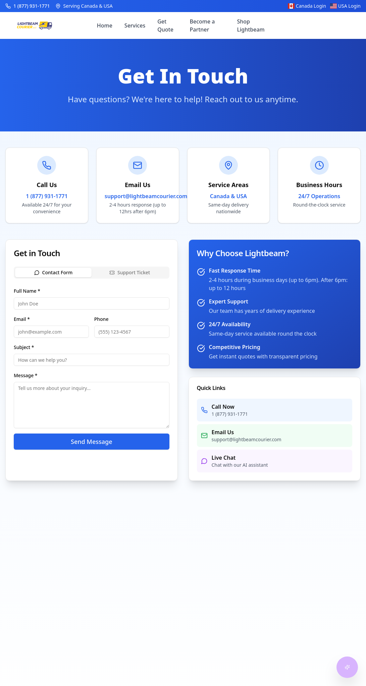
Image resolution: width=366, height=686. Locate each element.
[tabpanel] (91, 368)
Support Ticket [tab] (129, 272)
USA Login (345, 6)
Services (134, 25)
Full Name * (27, 291)
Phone (101, 319)
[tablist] (91, 273)
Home (104, 25)
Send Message (91, 442)
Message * (26, 375)
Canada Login (307, 6)
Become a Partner (202, 25)
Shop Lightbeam (250, 25)
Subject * (24, 347)
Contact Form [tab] (53, 272)
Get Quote (165, 25)
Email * (22, 319)
